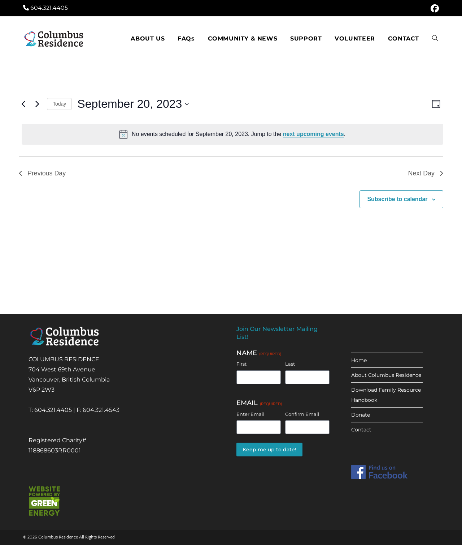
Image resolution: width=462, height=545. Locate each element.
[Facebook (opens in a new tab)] (433, 8)
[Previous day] (23, 104)
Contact (361, 429)
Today (59, 104)
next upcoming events (313, 134)
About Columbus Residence (386, 375)
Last (290, 364)
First (241, 364)
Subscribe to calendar (397, 199)
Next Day (425, 173)
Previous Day (42, 173)
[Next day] (37, 104)
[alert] (232, 134)
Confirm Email (302, 414)
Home (359, 360)
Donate (360, 415)
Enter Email (250, 414)
